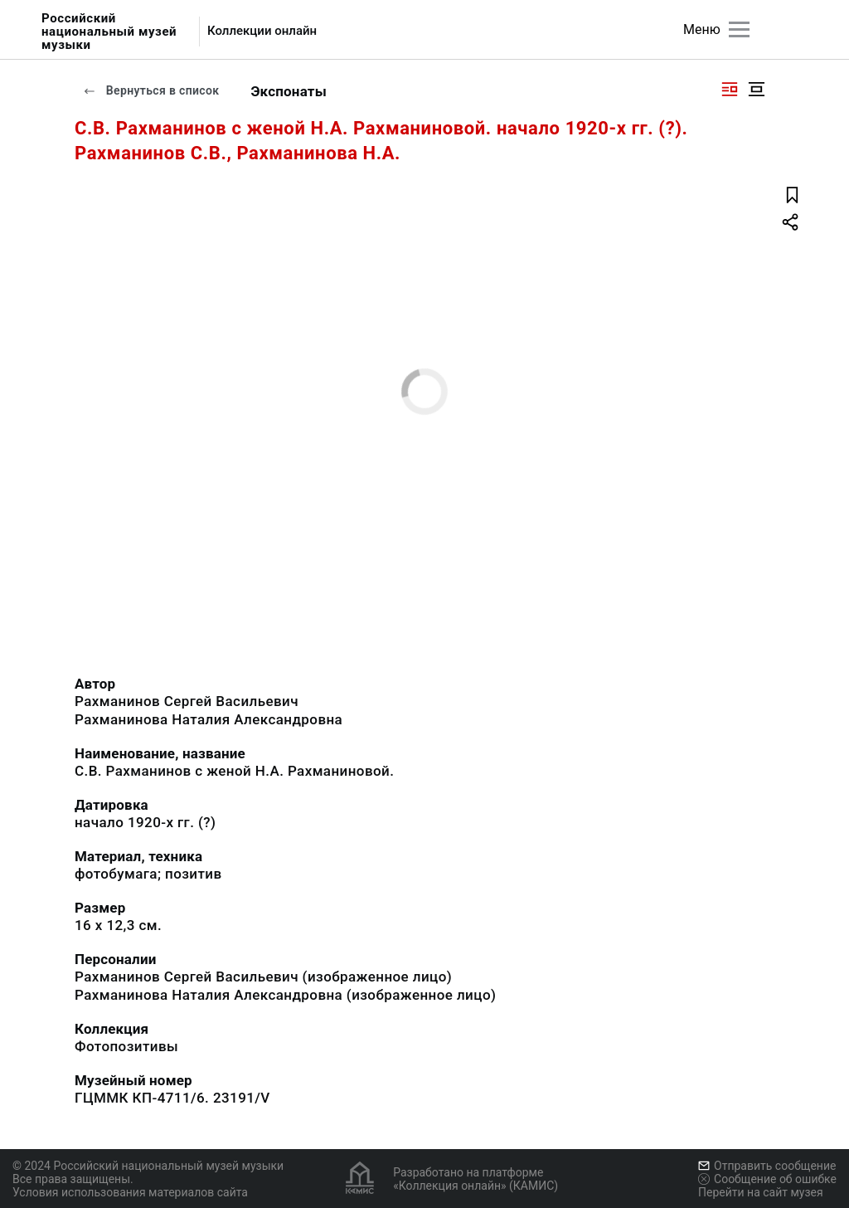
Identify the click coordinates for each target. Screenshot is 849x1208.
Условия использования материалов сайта (130, 1192)
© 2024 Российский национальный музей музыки (148, 1165)
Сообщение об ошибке (767, 1179)
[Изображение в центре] (756, 89)
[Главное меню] (739, 29)
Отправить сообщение (767, 1165)
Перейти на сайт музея (760, 1192)
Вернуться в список (151, 90)
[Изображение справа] (729, 89)
